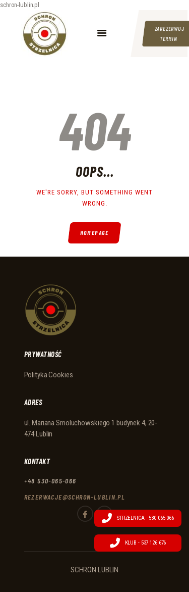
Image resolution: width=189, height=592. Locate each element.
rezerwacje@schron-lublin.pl (74, 496)
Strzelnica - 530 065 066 (138, 518)
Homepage (94, 232)
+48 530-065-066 (50, 480)
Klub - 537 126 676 (138, 543)
